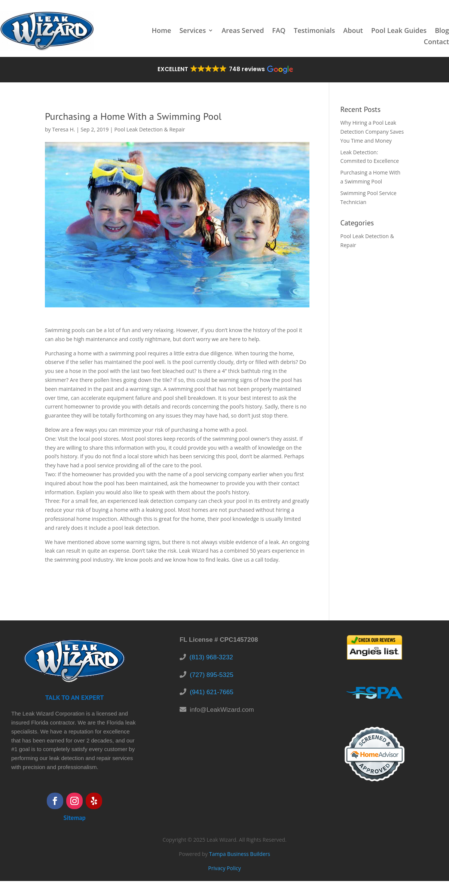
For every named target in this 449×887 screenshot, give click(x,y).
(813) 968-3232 (211, 657)
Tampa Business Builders (239, 853)
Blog (442, 31)
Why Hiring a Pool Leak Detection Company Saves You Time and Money (372, 131)
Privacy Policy (224, 868)
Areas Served (243, 31)
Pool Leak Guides (399, 31)
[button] (224, 69)
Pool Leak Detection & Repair (149, 129)
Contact (436, 42)
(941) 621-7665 (211, 692)
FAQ (278, 31)
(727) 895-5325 (211, 674)
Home (161, 31)
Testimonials (314, 31)
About (353, 31)
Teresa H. (63, 129)
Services (192, 31)
